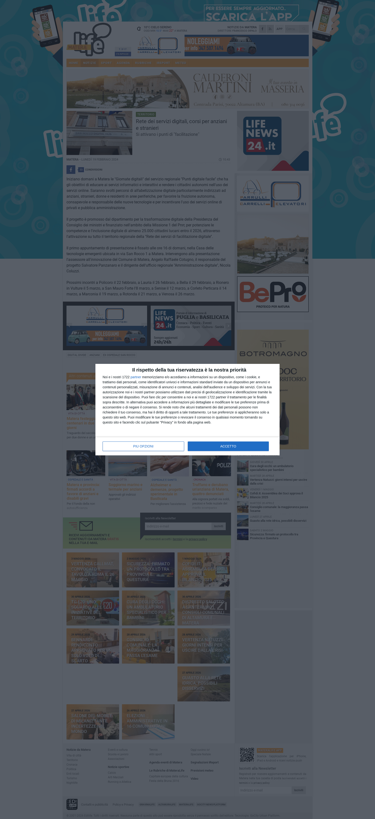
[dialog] (187, 409)
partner (136, 377)
